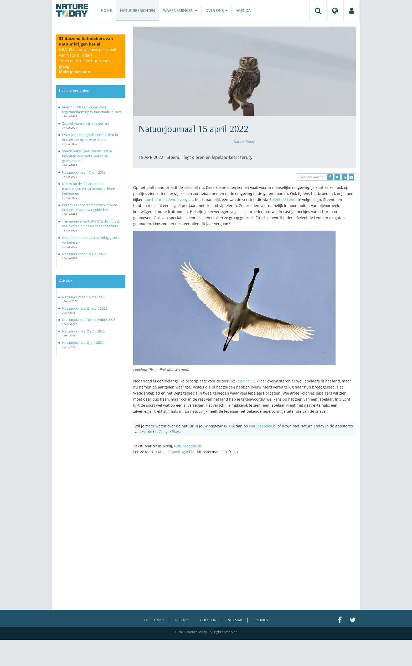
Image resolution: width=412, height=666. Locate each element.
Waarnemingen (180, 10)
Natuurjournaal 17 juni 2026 (83, 172)
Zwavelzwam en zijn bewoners (85, 123)
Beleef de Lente (283, 199)
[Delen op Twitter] (337, 177)
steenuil (191, 187)
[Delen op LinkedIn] (344, 177)
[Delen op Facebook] (330, 177)
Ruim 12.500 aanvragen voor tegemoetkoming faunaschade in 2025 (92, 109)
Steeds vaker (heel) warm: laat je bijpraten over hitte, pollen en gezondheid (87, 156)
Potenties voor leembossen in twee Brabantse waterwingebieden (89, 207)
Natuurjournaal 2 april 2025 (83, 331)
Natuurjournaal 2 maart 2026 (84, 308)
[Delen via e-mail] (351, 177)
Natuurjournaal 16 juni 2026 (83, 253)
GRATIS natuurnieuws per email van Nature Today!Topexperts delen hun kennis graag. (87, 60)
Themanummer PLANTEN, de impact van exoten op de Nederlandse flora (90, 224)
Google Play (169, 431)
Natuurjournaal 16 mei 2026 (83, 297)
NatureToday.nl (262, 425)
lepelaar (244, 381)
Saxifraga (179, 451)
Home (106, 10)
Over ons (216, 10)
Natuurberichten (137, 10)
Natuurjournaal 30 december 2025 (88, 319)
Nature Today (244, 141)
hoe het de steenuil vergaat (169, 199)
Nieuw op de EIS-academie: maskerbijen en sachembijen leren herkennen (88, 188)
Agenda (243, 10)
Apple (147, 431)
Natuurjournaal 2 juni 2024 (83, 342)
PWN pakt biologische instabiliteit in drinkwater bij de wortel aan (90, 137)
